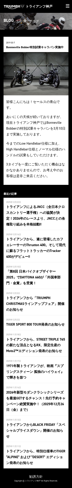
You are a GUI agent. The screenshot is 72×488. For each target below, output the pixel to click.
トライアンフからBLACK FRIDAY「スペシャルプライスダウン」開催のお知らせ (35, 430)
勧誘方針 (36, 476)
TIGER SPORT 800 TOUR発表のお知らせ (35, 324)
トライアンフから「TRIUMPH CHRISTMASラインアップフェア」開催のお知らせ (35, 304)
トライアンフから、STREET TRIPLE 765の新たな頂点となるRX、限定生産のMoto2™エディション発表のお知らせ (35, 345)
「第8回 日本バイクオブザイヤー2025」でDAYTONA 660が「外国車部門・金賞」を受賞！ (33, 277)
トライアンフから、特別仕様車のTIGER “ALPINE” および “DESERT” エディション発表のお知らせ (35, 457)
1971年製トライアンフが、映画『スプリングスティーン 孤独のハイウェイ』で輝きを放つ (35, 372)
